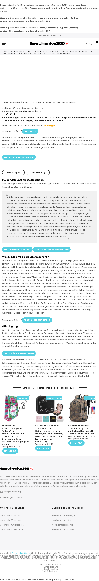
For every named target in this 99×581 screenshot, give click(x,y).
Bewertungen (13, 171)
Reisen (38, 51)
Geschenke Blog (50, 565)
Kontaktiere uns (51, 563)
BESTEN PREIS (30, 130)
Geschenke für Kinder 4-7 (12, 522)
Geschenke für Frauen (22, 51)
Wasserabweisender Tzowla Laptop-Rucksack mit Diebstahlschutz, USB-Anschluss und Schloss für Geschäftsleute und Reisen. (82, 429)
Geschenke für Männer (10, 513)
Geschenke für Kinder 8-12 (12, 527)
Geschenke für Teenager (63, 513)
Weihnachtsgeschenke (62, 522)
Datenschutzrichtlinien (50, 562)
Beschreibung (38, 171)
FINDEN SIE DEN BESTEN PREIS (17, 248)
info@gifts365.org (12, 489)
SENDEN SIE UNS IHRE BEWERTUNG (52, 248)
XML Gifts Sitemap (50, 567)
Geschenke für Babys (61, 517)
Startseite (6, 51)
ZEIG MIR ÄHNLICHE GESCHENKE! (19, 156)
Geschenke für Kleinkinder (64, 527)
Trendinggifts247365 (11, 495)
